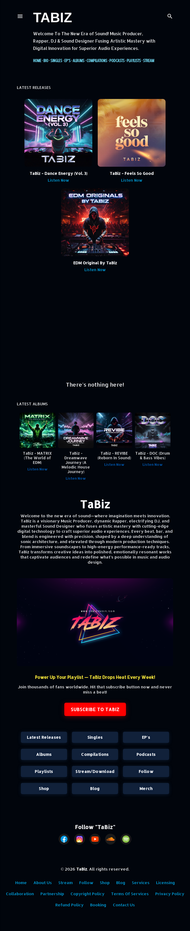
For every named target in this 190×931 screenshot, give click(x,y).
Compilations (97, 60)
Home (37, 60)
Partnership (52, 893)
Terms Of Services (130, 893)
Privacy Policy (169, 893)
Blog (95, 788)
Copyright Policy (87, 893)
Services (141, 882)
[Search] (170, 15)
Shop (44, 788)
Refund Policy (69, 904)
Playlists (134, 60)
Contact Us (124, 904)
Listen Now (58, 180)
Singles (56, 60)
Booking (98, 904)
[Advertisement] (95, 329)
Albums (78, 60)
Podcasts (117, 60)
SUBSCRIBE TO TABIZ (95, 709)
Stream (148, 60)
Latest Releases (44, 737)
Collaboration (20, 893)
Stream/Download (94, 771)
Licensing (165, 882)
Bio (45, 60)
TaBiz (52, 17)
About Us (42, 882)
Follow (146, 771)
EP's (67, 60)
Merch (146, 788)
